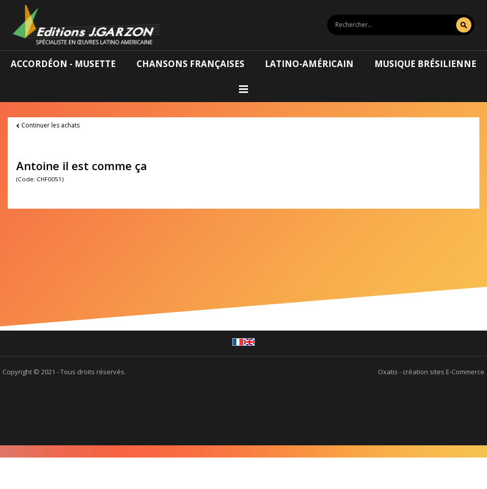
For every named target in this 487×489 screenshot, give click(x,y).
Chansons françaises (190, 64)
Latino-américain (309, 64)
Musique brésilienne (425, 64)
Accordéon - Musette (63, 64)
